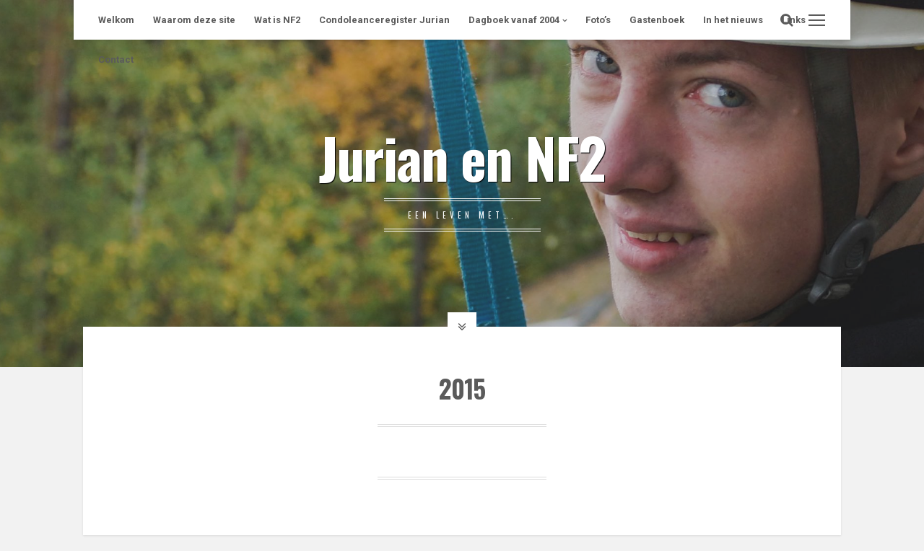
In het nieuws (733, 19)
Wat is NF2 (277, 19)
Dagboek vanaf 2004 (513, 19)
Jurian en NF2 (462, 156)
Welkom (116, 19)
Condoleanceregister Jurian (384, 19)
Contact (116, 59)
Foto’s (598, 19)
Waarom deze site (194, 19)
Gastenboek (656, 19)
